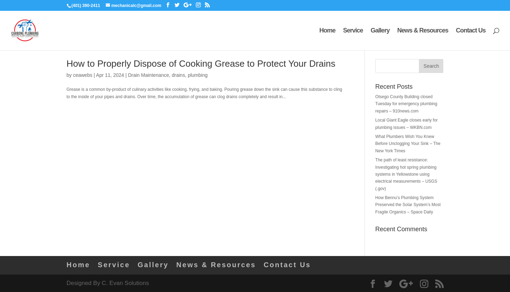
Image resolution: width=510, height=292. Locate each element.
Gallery (380, 31)
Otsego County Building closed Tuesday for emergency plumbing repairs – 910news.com (406, 104)
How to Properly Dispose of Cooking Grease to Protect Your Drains (201, 63)
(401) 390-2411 (86, 5)
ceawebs (82, 75)
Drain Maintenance (148, 75)
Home (327, 31)
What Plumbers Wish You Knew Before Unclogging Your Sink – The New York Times (408, 143)
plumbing (198, 75)
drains (178, 75)
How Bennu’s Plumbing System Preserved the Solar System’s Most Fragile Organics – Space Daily (408, 204)
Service (353, 31)
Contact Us (471, 31)
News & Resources (422, 31)
